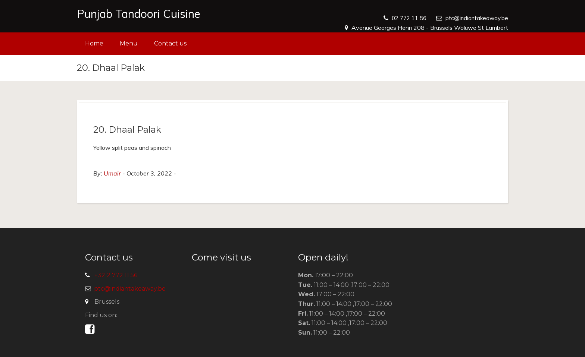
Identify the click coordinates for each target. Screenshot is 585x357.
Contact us (170, 43)
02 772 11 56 (406, 18)
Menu (129, 43)
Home (94, 43)
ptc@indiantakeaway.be (476, 18)
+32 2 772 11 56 (115, 275)
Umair (112, 173)
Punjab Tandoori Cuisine (138, 13)
